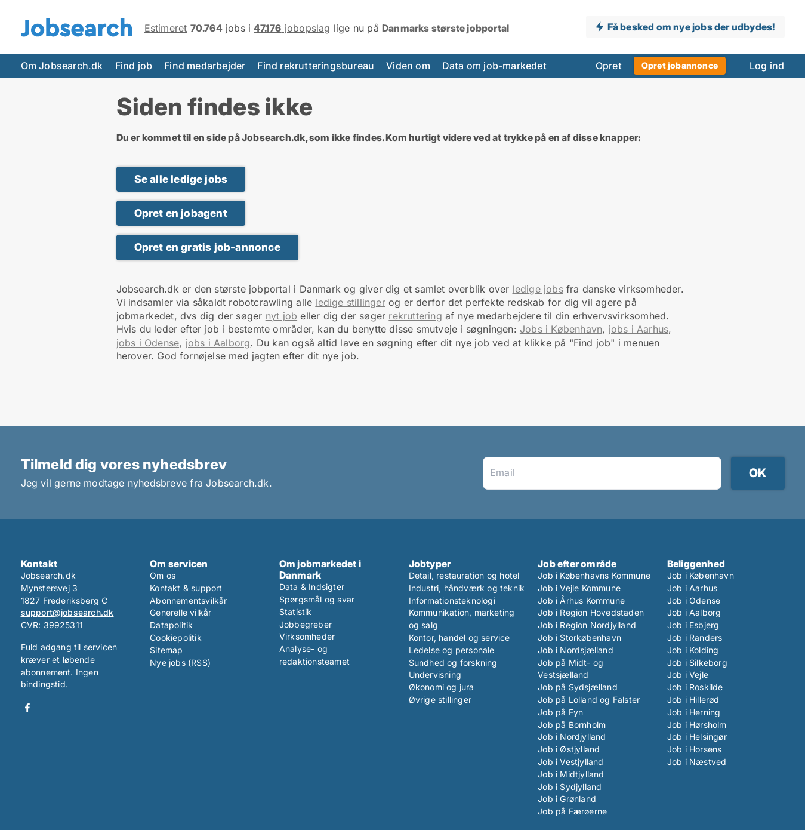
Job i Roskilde (695, 687)
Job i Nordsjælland (575, 650)
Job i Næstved (697, 762)
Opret (609, 66)
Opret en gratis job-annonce (207, 247)
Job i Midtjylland (571, 774)
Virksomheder (307, 636)
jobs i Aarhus (639, 329)
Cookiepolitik (176, 637)
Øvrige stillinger (440, 699)
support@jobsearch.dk (67, 612)
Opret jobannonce (679, 65)
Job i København (700, 575)
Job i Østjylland (569, 749)
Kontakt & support (186, 588)
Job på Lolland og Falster (589, 699)
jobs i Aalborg (218, 343)
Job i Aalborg (694, 612)
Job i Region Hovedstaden (591, 612)
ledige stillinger (350, 302)
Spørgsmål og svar (316, 599)
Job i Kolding (693, 650)
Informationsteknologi (452, 600)
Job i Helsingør (697, 736)
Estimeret (165, 28)
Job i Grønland (567, 799)
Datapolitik (171, 625)
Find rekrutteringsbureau (315, 66)
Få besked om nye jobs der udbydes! (691, 27)
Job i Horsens (694, 749)
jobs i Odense (148, 343)
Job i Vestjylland (570, 762)
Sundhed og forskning (453, 662)
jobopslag (292, 28)
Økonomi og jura (441, 687)
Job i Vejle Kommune (579, 588)
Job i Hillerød (693, 699)
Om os (162, 575)
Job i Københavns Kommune (594, 575)
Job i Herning (694, 712)
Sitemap (166, 650)
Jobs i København (561, 329)
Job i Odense (693, 600)
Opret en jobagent (180, 213)
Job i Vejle (687, 674)
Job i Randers (695, 637)
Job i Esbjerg (693, 625)
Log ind (767, 66)
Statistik (295, 612)
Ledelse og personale (452, 650)
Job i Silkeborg (697, 662)
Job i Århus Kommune (581, 600)
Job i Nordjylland (572, 736)
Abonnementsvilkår (188, 600)
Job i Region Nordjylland (587, 625)
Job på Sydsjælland (578, 687)
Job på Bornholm (572, 725)
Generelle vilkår (180, 612)
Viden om (408, 66)
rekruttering (415, 316)
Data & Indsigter (311, 587)
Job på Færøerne (572, 811)
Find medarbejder (204, 66)
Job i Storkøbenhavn (579, 637)
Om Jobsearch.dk (62, 66)
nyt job (281, 316)
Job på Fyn (560, 712)
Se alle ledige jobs (181, 179)
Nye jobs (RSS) (180, 662)
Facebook (27, 707)
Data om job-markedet (494, 66)
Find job (134, 66)
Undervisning (435, 674)
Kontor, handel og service (459, 637)
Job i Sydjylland (570, 787)
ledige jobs (538, 289)
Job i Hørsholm (697, 725)
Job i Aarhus (692, 588)
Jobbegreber (305, 624)
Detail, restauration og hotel (464, 575)
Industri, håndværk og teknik (467, 588)
